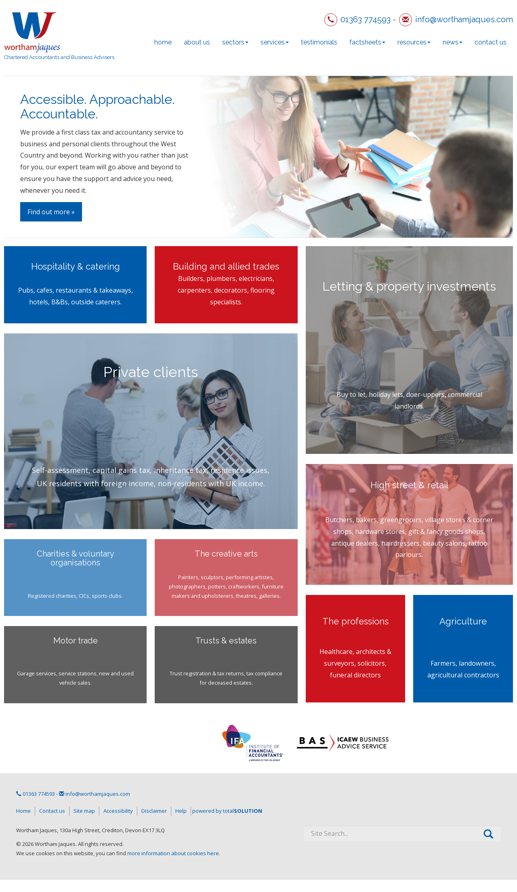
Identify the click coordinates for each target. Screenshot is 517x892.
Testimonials (319, 42)
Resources (414, 42)
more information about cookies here (173, 853)
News (452, 42)
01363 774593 (365, 19)
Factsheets (367, 42)
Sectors (235, 42)
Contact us (490, 42)
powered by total (227, 810)
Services (275, 42)
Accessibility (118, 810)
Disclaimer (154, 810)
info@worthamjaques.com (464, 19)
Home (163, 42)
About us (197, 42)
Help (181, 810)
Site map (84, 810)
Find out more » (51, 211)
